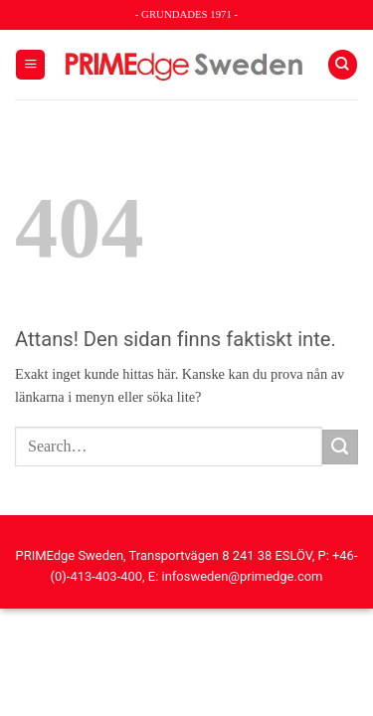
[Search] (342, 65)
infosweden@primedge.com (242, 576)
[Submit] (340, 447)
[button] (30, 65)
